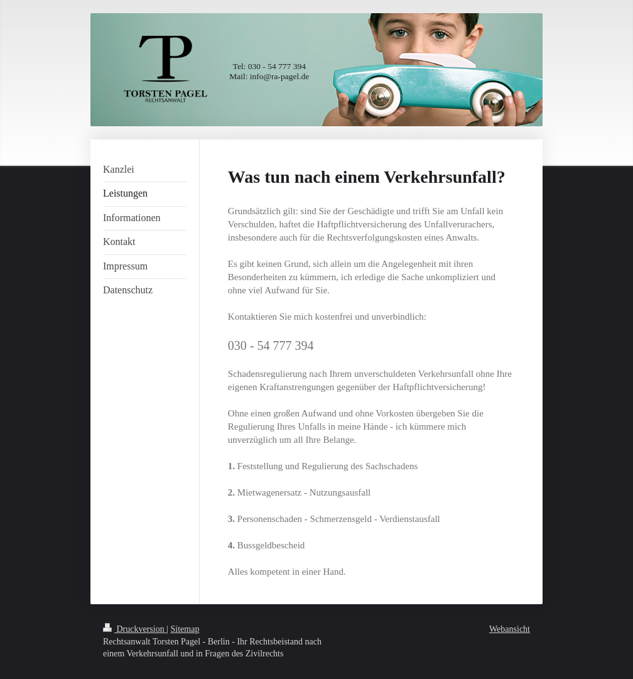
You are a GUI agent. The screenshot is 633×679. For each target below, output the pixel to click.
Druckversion (134, 629)
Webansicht (509, 629)
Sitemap (185, 629)
